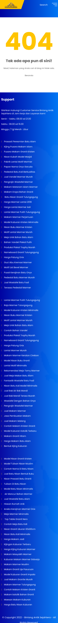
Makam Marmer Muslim (16, 564)
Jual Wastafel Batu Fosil (16, 282)
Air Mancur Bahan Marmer (17, 493)
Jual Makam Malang (14, 421)
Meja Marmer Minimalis (16, 514)
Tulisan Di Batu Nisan (14, 483)
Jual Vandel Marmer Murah (18, 176)
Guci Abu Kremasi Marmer (17, 262)
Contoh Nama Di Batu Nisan (18, 468)
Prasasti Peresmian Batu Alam (19, 141)
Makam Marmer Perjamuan (18, 217)
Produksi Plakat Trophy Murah (19, 247)
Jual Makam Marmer (14, 410)
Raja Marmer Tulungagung (17, 305)
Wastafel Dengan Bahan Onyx (19, 400)
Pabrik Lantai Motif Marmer (17, 161)
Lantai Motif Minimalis (15, 365)
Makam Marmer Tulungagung (19, 584)
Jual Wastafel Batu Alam (16, 498)
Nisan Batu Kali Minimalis (16, 534)
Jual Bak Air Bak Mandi (15, 390)
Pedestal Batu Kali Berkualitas (19, 171)
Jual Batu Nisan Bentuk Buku (18, 473)
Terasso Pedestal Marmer (17, 287)
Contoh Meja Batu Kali (15, 524)
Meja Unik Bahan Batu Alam (18, 237)
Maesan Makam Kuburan (17, 599)
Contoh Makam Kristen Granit (19, 425)
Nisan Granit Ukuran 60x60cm (19, 529)
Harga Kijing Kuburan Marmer (19, 549)
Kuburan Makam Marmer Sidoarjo (21, 559)
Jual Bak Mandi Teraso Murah (19, 395)
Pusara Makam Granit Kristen (19, 151)
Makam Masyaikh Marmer (17, 554)
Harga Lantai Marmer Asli (17, 207)
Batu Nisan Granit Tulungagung (20, 197)
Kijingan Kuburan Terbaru (17, 544)
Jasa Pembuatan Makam (17, 415)
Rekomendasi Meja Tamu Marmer (21, 370)
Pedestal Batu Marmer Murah (19, 277)
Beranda (29, 75)
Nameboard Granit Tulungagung (21, 252)
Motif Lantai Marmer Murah (17, 232)
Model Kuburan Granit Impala (19, 574)
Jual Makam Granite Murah (18, 579)
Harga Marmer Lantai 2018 (17, 201)
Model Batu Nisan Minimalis (18, 488)
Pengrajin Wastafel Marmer (18, 181)
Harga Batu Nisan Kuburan (17, 604)
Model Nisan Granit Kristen (17, 458)
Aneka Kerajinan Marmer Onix (19, 509)
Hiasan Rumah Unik (14, 503)
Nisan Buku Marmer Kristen (17, 227)
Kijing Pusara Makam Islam (17, 146)
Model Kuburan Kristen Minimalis (20, 222)
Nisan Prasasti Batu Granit (17, 478)
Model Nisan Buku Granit (16, 360)
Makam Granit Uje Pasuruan (18, 569)
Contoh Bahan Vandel (15, 330)
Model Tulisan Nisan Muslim (18, 463)
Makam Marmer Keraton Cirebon (21, 355)
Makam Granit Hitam (14, 436)
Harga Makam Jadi (13, 539)
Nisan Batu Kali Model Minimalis (20, 385)
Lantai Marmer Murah (15, 350)
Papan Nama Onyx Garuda (18, 166)
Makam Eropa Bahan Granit (18, 191)
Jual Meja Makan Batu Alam (18, 375)
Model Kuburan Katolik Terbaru (19, 430)
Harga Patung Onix (13, 257)
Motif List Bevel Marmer (15, 267)
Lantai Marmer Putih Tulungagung (21, 212)
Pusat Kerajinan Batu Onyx (17, 272)
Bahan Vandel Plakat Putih (17, 242)
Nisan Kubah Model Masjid (17, 156)
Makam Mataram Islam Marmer (20, 186)
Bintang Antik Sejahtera (37, 617)
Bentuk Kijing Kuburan (15, 446)
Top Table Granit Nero (15, 519)
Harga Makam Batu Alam (17, 441)
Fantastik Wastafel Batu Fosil (18, 380)
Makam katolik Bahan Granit (18, 594)
